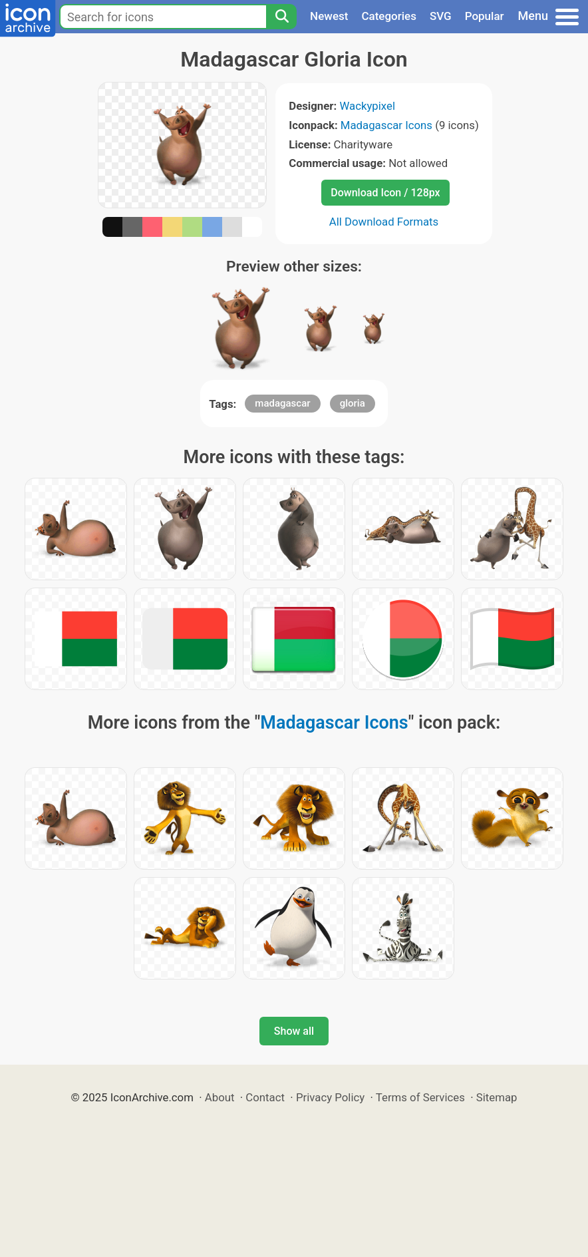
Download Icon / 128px (385, 192)
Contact (265, 1097)
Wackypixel (367, 105)
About (220, 1097)
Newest (329, 16)
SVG (441, 16)
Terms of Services (420, 1097)
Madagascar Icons (386, 125)
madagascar (282, 403)
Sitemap (496, 1097)
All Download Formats (384, 221)
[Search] (281, 16)
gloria (352, 403)
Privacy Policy (330, 1097)
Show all (294, 1031)
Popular (484, 16)
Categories (388, 16)
